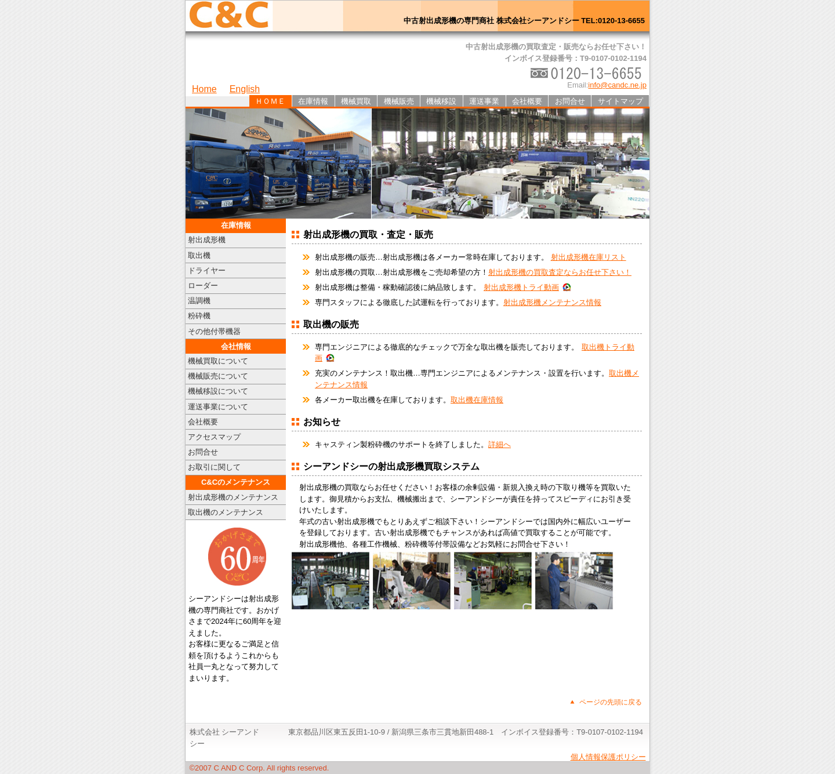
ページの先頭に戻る (610, 702)
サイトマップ (620, 101)
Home (204, 89)
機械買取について (218, 361)
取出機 (199, 255)
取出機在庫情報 (477, 399)
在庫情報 (313, 101)
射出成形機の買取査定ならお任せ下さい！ (559, 272)
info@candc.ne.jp (617, 85)
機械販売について (218, 376)
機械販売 (399, 101)
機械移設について (218, 391)
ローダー (203, 285)
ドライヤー (207, 270)
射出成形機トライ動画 (521, 287)
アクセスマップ (214, 437)
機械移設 (441, 101)
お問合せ (570, 101)
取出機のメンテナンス (225, 512)
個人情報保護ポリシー (608, 757)
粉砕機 (199, 315)
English (245, 89)
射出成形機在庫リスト (588, 257)
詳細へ (499, 444)
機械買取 (356, 101)
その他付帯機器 (214, 331)
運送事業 (484, 101)
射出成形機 (207, 239)
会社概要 (527, 101)
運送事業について (218, 406)
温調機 (199, 300)
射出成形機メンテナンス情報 (552, 302)
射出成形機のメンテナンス (233, 497)
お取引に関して (214, 467)
